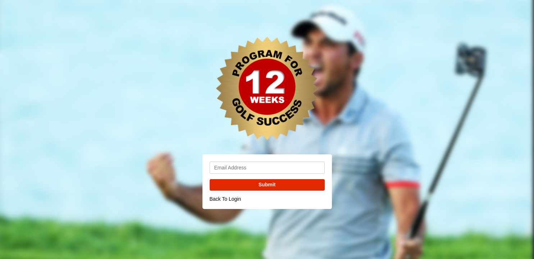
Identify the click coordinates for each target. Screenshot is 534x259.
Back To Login (225, 199)
